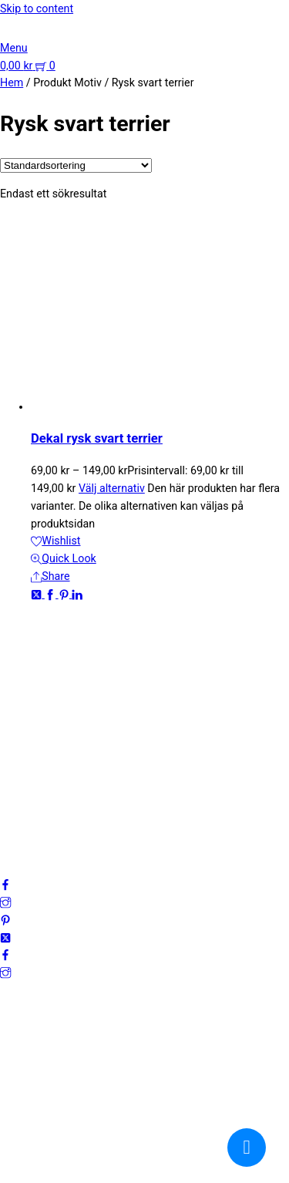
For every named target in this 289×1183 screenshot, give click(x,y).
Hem (11, 82)
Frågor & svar (32, 827)
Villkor (15, 791)
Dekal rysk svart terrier (97, 438)
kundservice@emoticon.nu (64, 640)
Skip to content (36, 8)
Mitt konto (25, 756)
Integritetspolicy (39, 774)
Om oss (19, 739)
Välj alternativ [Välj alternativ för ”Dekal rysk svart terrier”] (112, 488)
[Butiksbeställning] (76, 165)
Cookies (19, 809)
